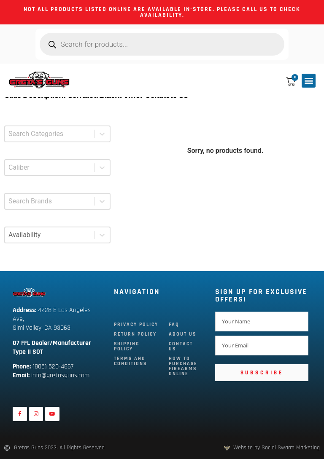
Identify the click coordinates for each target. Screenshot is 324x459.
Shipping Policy (127, 346)
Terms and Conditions (130, 361)
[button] (309, 81)
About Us (182, 334)
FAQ (174, 324)
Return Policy (135, 334)
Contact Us (181, 346)
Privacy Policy (136, 324)
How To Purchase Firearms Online (183, 366)
